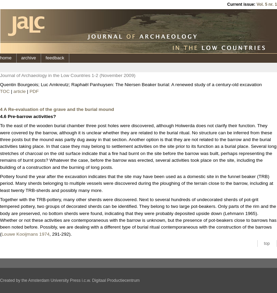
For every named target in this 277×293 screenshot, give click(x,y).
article (20, 91)
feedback (54, 57)
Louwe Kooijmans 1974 (26, 234)
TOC (5, 91)
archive (28, 57)
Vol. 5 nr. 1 (267, 4)
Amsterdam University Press (54, 280)
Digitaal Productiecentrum (116, 280)
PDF (34, 91)
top (267, 243)
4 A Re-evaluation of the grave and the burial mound (57, 109)
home (6, 57)
